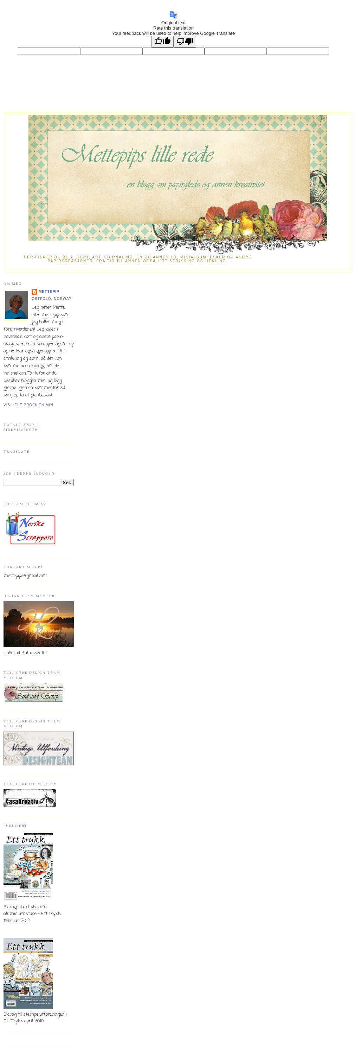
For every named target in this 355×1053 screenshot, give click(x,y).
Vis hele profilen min (28, 405)
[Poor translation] (185, 42)
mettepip (49, 292)
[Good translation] (162, 42)
